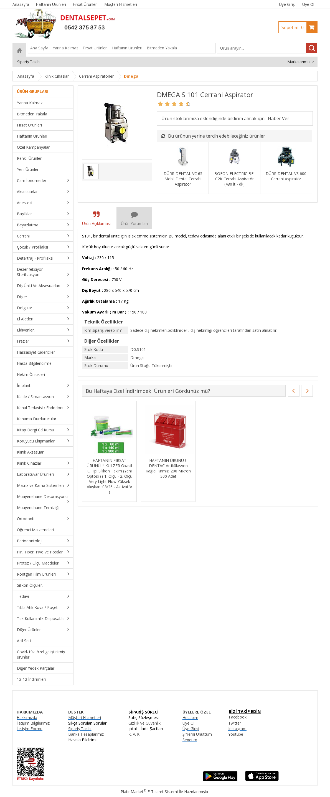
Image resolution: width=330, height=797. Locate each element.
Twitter (234, 723)
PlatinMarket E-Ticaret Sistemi (149, 791)
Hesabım (190, 717)
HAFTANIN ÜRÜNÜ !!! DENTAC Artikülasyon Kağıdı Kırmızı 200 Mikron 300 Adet (168, 468)
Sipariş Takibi (80, 728)
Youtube (235, 734)
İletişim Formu (29, 728)
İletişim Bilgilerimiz (33, 723)
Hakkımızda (27, 717)
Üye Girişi (287, 4)
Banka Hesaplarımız (86, 734)
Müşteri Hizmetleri (84, 717)
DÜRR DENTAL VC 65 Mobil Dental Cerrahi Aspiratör (183, 179)
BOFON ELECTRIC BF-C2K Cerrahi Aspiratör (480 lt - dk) (234, 179)
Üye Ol (308, 4)
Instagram (237, 728)
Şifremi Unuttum (197, 734)
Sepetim (293, 27)
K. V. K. (134, 734)
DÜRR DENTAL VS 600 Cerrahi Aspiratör (286, 176)
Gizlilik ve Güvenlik (144, 723)
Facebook (238, 717)
